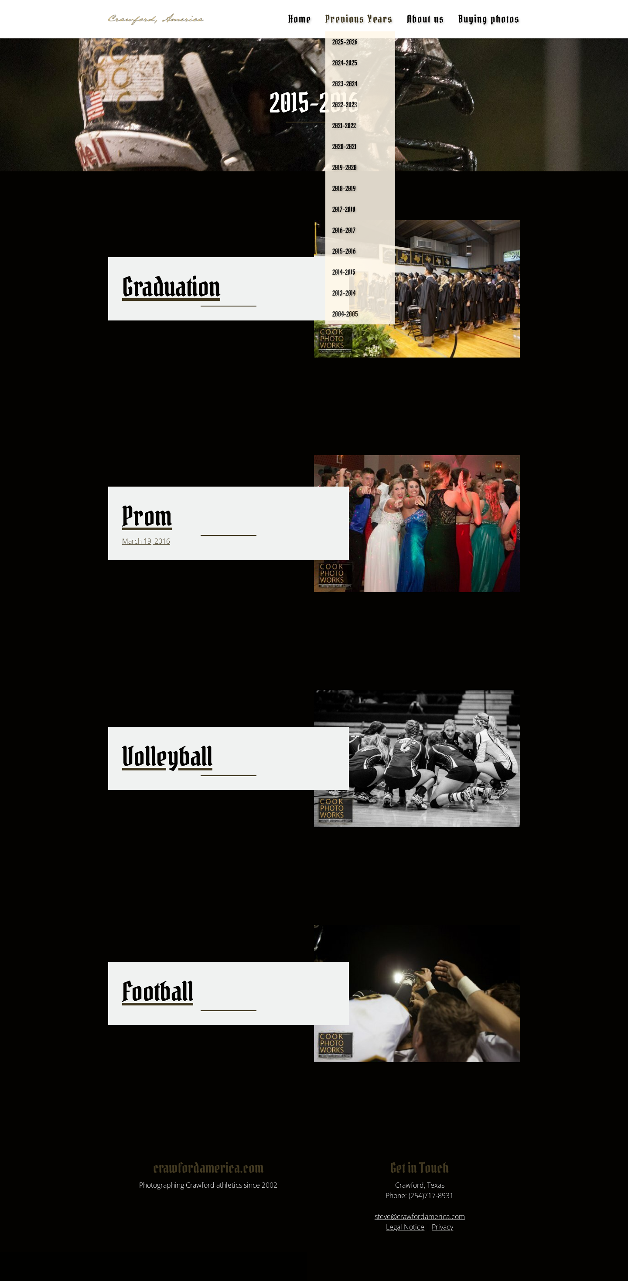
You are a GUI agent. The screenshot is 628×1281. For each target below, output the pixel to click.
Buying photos (489, 19)
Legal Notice (405, 1227)
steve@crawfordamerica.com (420, 1216)
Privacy (442, 1227)
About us (425, 19)
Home (299, 19)
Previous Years (359, 19)
